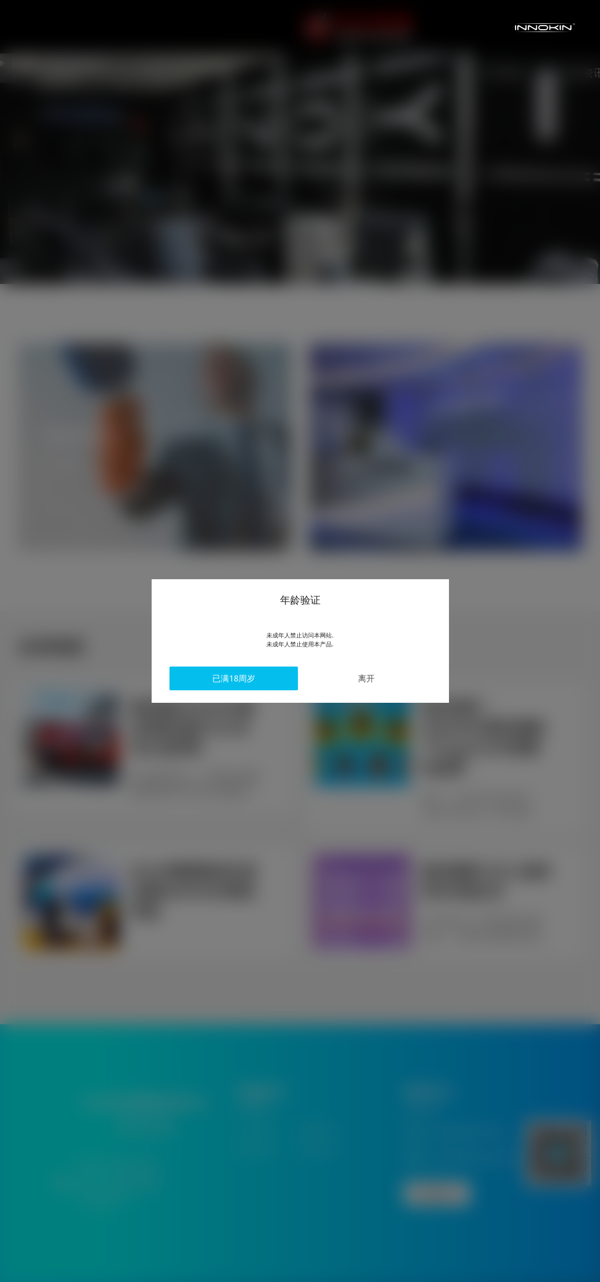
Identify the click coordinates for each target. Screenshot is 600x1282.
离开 (351, 678)
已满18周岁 (249, 678)
